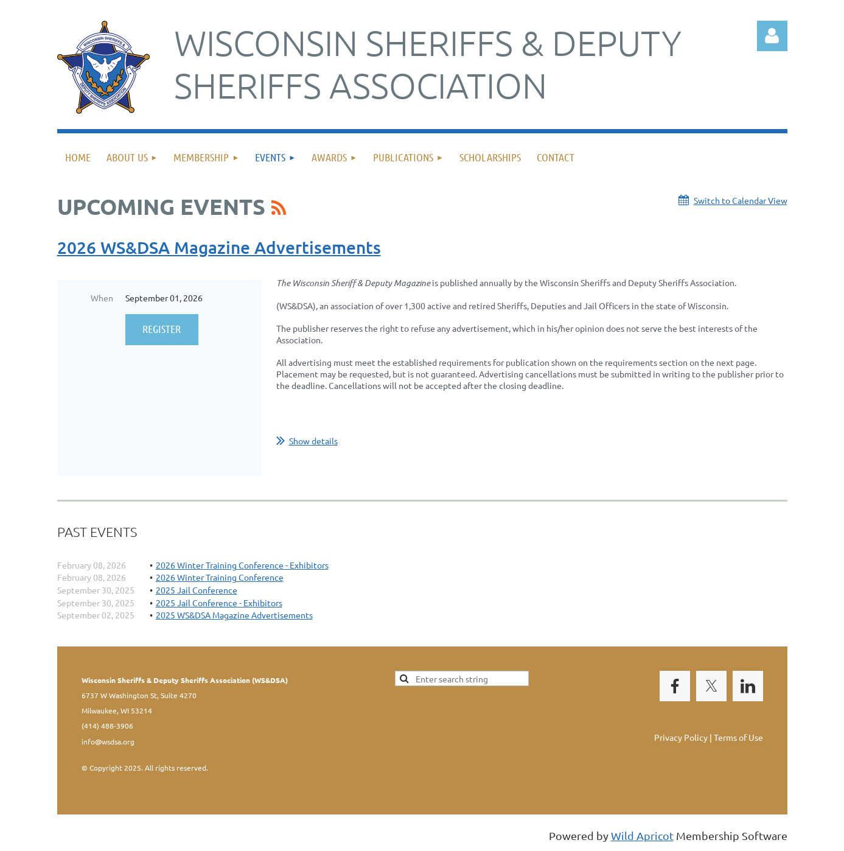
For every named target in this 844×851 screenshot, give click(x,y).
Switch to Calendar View (740, 200)
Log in (772, 36)
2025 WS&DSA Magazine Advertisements (234, 614)
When (102, 297)
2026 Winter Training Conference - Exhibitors (242, 564)
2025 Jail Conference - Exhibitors (219, 602)
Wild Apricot (642, 835)
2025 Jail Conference (196, 589)
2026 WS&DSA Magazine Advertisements (219, 247)
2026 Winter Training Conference (220, 577)
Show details (313, 440)
